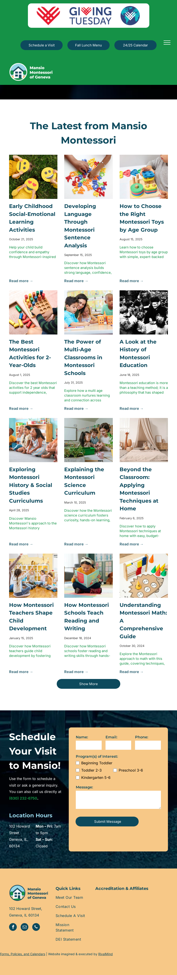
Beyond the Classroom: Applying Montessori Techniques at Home (139, 489)
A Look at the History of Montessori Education (138, 354)
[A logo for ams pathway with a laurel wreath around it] (156, 907)
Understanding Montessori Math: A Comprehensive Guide (143, 621)
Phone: (141, 737)
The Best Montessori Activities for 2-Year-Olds (30, 354)
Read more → (21, 281)
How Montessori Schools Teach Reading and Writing (86, 617)
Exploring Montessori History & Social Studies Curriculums (30, 485)
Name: (82, 737)
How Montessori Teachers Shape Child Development (31, 617)
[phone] (36, 927)
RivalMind (105, 954)
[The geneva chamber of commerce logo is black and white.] (107, 907)
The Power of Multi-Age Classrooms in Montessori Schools (83, 357)
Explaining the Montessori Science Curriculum (84, 481)
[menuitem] (72, 897)
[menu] (167, 42)
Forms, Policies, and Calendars (22, 954)
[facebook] (13, 927)
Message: (84, 787)
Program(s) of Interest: (97, 756)
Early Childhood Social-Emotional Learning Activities (32, 218)
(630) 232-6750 (23, 798)
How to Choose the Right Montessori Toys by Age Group (142, 218)
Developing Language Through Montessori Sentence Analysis (80, 226)
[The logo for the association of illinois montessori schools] (132, 907)
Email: (111, 737)
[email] (24, 927)
